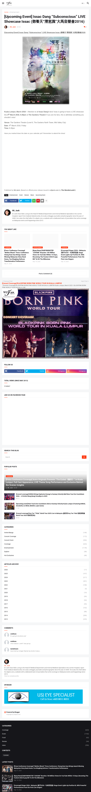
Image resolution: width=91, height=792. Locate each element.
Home (6, 12)
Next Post (84, 281)
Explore (45, 552)
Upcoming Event (40, 195)
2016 (45, 608)
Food (45, 738)
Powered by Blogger (12, 712)
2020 (45, 593)
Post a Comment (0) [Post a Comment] (45, 273)
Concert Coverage (45, 536)
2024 (45, 577)
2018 (45, 600)
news (45, 745)
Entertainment (14, 12)
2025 (45, 574)
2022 (45, 585)
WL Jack (16, 210)
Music (32, 195)
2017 (45, 604)
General (26, 195)
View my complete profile (11, 676)
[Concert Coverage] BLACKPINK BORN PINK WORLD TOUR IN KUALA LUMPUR (32, 283)
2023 (45, 581)
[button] (3, 3)
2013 (45, 619)
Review (45, 741)
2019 (45, 596)
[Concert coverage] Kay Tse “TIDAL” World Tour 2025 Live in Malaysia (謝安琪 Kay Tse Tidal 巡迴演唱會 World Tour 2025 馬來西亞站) (50, 514)
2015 (45, 612)
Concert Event (45, 540)
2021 (45, 589)
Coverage (45, 544)
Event (21, 195)
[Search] (43, 457)
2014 (45, 615)
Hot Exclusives (45, 555)
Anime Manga (45, 533)
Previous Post (8, 281)
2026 (45, 570)
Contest (6, 755)
